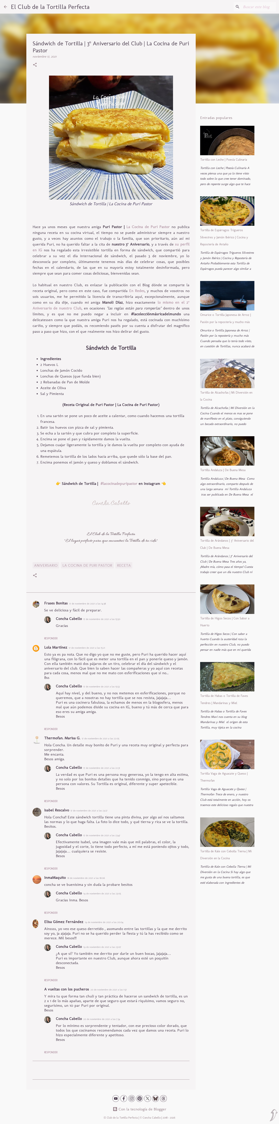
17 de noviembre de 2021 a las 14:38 (87, 603)
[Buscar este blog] (255, 6)
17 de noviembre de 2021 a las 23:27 (89, 810)
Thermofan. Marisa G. (62, 738)
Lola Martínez (55, 647)
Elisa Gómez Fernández (63, 921)
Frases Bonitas (56, 603)
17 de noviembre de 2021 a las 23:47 (101, 835)
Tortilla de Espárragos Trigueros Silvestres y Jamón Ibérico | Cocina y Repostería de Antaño (224, 237)
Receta (124, 565)
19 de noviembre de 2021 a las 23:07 (102, 947)
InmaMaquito (55, 877)
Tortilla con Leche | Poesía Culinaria (223, 159)
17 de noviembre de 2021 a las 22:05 (100, 738)
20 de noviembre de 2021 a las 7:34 (101, 1019)
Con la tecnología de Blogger (139, 1109)
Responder (50, 638)
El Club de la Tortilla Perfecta (50, 6)
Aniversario (46, 565)
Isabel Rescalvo (56, 810)
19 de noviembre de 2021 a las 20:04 (104, 922)
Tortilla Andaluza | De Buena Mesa (222, 470)
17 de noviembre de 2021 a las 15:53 (101, 686)
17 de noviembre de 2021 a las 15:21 (87, 647)
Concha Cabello (69, 618)
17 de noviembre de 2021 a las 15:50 (101, 619)
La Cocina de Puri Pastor (148, 226)
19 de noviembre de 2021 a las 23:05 (102, 893)
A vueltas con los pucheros (66, 989)
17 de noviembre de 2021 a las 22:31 (101, 767)
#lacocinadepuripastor (118, 483)
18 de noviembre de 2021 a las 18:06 (86, 878)
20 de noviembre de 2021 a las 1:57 (108, 989)
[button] (35, 65)
